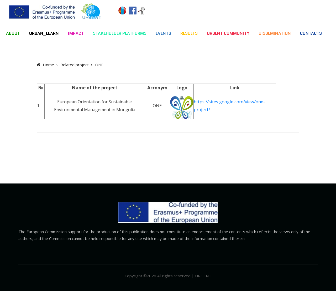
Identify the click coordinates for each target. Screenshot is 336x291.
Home (45, 64)
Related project (74, 64)
